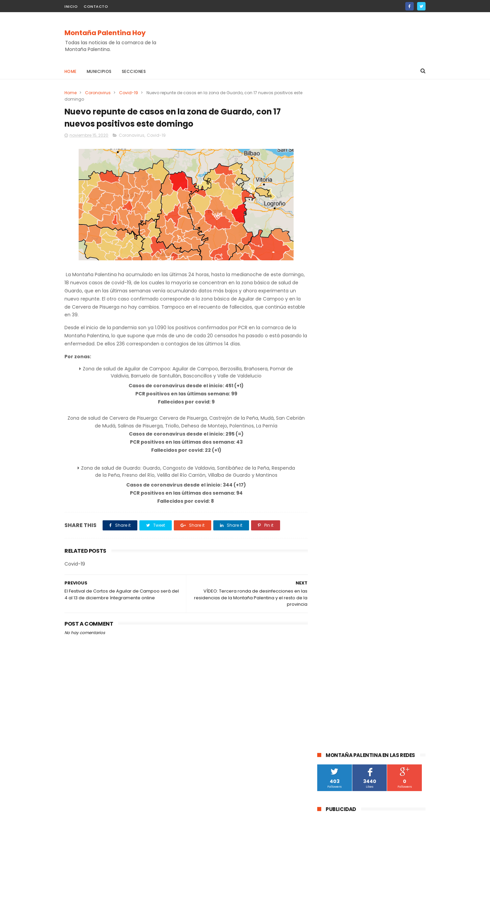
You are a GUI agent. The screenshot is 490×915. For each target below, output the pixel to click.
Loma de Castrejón (388, 695)
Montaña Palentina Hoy (105, 32)
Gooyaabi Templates (173, 906)
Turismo (402, 620)
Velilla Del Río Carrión (367, 582)
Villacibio (358, 682)
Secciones (134, 71)
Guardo (378, 557)
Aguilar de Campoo (341, 557)
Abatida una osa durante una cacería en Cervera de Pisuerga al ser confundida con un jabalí (386, 420)
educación (362, 607)
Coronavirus (98, 93)
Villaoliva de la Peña (341, 670)
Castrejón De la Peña (343, 645)
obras (388, 607)
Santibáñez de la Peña (393, 595)
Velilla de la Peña (388, 670)
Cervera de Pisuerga (342, 570)
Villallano (330, 682)
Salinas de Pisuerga (365, 632)
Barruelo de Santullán (394, 570)
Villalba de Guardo (393, 645)
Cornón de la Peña (340, 695)
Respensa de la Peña (388, 657)
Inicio (71, 6)
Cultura (329, 582)
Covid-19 (128, 93)
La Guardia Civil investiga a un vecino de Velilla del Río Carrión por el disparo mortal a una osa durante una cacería (368, 459)
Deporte (329, 620)
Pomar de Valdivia (365, 620)
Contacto (96, 6)
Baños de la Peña (394, 682)
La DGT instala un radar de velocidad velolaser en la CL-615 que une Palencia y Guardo (389, 385)
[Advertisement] (303, 37)
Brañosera (331, 607)
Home (70, 71)
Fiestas (328, 632)
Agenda (350, 657)
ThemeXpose (102, 906)
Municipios (99, 71)
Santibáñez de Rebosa (344, 707)
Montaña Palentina (341, 595)
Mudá (326, 657)
